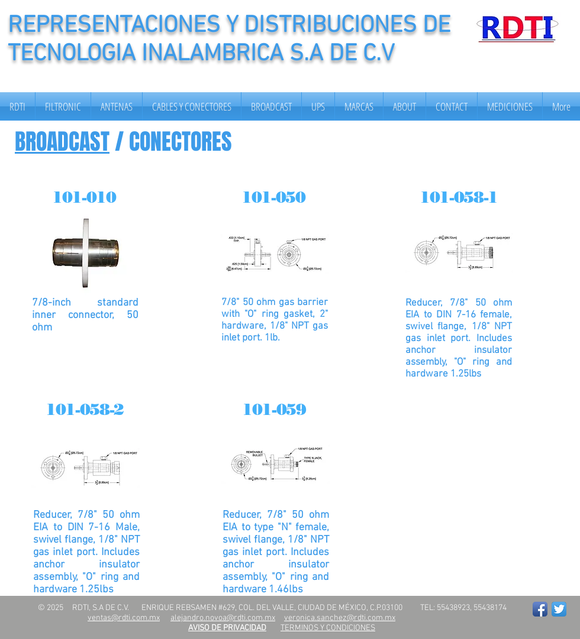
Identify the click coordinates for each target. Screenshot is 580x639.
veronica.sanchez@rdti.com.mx (339, 618)
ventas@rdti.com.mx (124, 618)
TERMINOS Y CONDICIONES (328, 628)
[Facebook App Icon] (540, 609)
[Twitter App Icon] (559, 609)
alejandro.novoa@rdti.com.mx (222, 618)
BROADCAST (62, 141)
